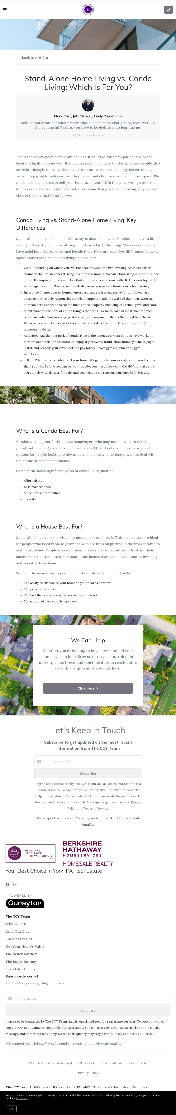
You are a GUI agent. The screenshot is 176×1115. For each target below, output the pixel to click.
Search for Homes (20, 969)
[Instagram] (15, 884)
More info (22, 1098)
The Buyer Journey (21, 961)
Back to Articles (35, 57)
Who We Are (16, 923)
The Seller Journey (21, 954)
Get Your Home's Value (25, 946)
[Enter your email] (91, 761)
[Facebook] (7, 884)
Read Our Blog (18, 931)
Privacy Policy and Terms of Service (128, 1034)
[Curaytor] (25, 907)
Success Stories (19, 939)
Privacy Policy (88, 1073)
